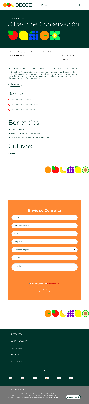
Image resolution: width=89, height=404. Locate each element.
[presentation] (44, 277)
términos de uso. (53, 284)
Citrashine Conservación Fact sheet (23, 104)
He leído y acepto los (46, 284)
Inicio (11, 52)
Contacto (15, 84)
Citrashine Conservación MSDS (21, 99)
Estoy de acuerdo (73, 397)
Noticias (15, 355)
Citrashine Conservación (17, 56)
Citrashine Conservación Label (21, 109)
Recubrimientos (49, 52)
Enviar (44, 290)
